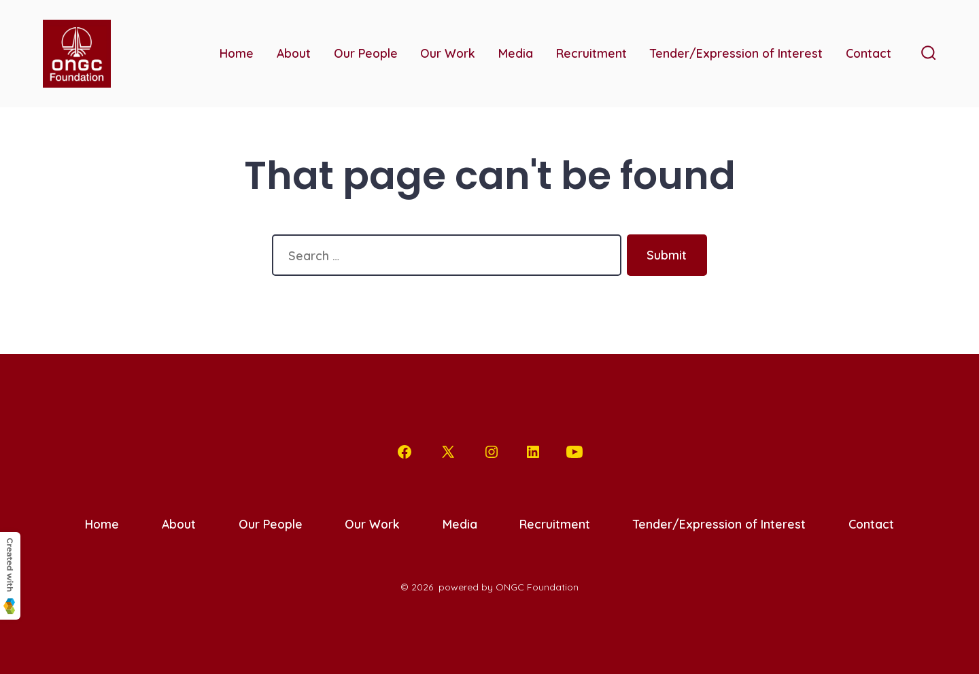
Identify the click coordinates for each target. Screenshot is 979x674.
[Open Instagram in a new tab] (492, 452)
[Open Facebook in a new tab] (404, 452)
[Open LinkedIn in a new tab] (533, 452)
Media (515, 53)
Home (237, 53)
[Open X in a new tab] (448, 452)
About (294, 53)
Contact (868, 53)
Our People (366, 53)
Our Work (447, 53)
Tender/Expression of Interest (736, 53)
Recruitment (591, 53)
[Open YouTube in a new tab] (574, 452)
